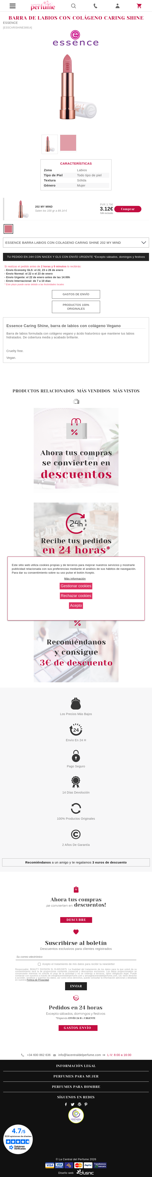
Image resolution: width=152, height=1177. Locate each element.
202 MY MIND (44, 206)
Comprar (128, 209)
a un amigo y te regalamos (76, 862)
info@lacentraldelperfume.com (79, 1055)
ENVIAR (76, 986)
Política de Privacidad (38, 980)
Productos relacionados (43, 391)
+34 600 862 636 (39, 1055)
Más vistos (126, 391)
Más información (75, 578)
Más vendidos (93, 391)
